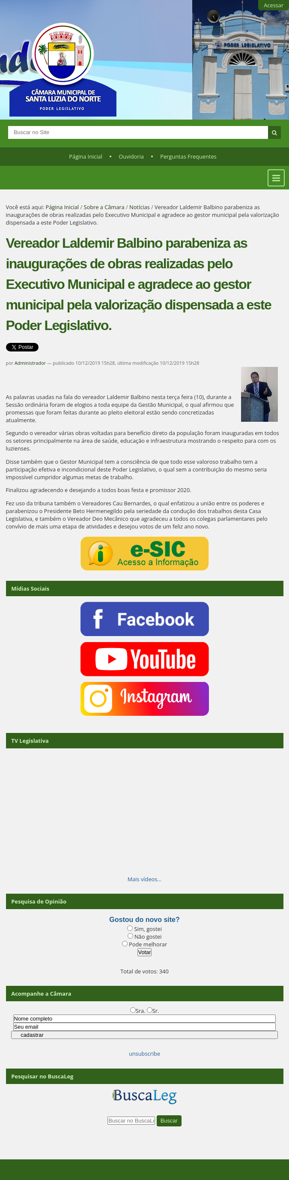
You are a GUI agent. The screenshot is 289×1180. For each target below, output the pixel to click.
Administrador (30, 363)
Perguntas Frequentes (188, 156)
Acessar (273, 5)
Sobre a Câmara (103, 207)
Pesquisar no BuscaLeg (42, 1076)
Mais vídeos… (145, 879)
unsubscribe (144, 1053)
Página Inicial (85, 156)
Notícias (139, 207)
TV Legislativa (29, 741)
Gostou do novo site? (144, 919)
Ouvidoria (131, 156)
